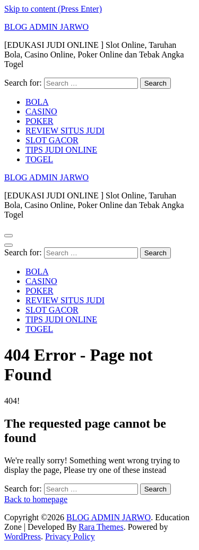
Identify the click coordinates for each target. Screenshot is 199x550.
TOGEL (39, 159)
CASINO (41, 111)
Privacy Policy (70, 536)
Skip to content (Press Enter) (53, 8)
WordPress (22, 536)
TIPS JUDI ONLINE (61, 149)
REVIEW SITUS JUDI (65, 130)
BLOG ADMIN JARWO (46, 26)
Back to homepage (35, 499)
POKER (39, 121)
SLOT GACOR (52, 140)
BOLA (37, 101)
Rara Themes (101, 526)
